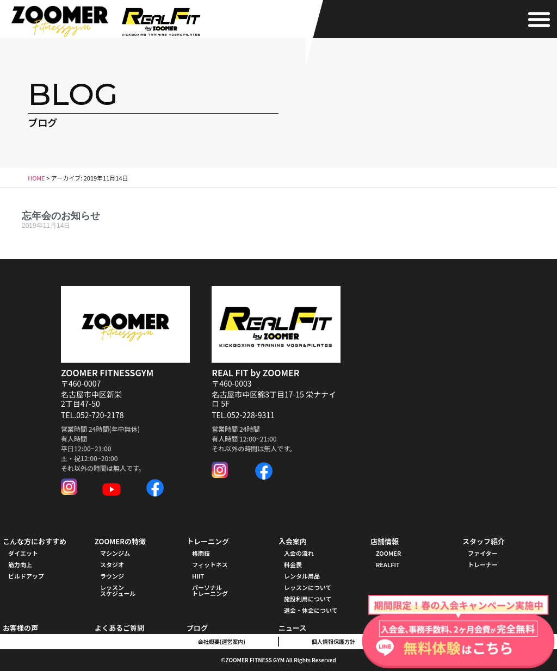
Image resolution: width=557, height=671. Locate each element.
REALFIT (388, 564)
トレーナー (483, 564)
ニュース (292, 628)
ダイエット (23, 553)
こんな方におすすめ (34, 541)
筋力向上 (20, 564)
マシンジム (115, 553)
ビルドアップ (26, 575)
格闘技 (201, 553)
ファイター (483, 553)
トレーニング (208, 541)
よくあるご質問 (119, 628)
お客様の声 (20, 628)
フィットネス (210, 564)
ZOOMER (388, 553)
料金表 (293, 564)
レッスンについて (308, 587)
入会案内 (292, 541)
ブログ (197, 628)
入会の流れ (299, 553)
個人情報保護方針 (333, 641)
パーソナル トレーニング (210, 590)
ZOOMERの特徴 (120, 541)
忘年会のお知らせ (61, 215)
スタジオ (112, 564)
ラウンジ (112, 575)
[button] (539, 19)
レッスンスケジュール (117, 590)
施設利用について (308, 598)
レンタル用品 (302, 575)
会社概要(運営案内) (221, 641)
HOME (36, 177)
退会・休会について (311, 610)
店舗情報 (384, 541)
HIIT (198, 575)
